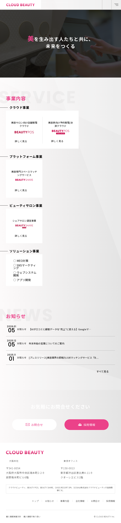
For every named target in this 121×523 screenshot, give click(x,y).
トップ (35, 501)
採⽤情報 (86, 425)
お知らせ (49, 501)
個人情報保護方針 (13, 516)
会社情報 (80, 501)
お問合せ (34, 425)
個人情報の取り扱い (31, 516)
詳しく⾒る (21, 141)
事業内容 (64, 501)
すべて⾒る (102, 371)
